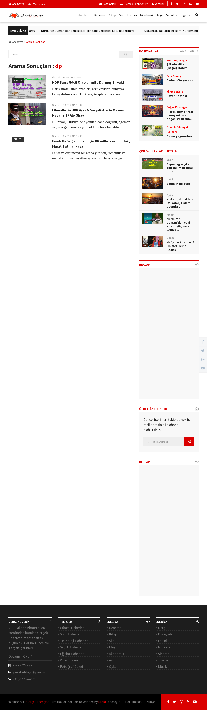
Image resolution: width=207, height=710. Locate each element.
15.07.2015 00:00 (72, 77)
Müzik (162, 666)
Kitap (112, 15)
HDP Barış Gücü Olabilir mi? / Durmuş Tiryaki (88, 82)
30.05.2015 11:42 (72, 105)
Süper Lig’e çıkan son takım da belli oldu (180, 167)
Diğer (185, 15)
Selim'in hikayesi (179, 184)
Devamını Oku (20, 656)
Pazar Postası (177, 96)
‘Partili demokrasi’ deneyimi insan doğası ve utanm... (180, 115)
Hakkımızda (133, 701)
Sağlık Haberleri (71, 647)
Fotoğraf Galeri (71, 666)
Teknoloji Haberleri (74, 640)
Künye (150, 701)
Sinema (163, 653)
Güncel (18, 108)
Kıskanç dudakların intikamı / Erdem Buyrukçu (180, 203)
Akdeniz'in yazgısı (180, 80)
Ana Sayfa (16, 4)
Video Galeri (69, 660)
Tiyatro (163, 660)
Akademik (146, 15)
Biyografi (165, 634)
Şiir (121, 15)
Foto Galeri (107, 4)
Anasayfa (15, 42)
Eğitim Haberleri (72, 653)
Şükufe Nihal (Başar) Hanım (177, 66)
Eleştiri (132, 15)
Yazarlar (158, 4)
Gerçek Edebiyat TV (134, 4)
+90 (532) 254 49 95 (24, 679)
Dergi (162, 627)
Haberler (83, 15)
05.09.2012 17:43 (72, 136)
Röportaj (164, 647)
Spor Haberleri (70, 634)
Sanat (171, 15)
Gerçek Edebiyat (37, 702)
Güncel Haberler (72, 627)
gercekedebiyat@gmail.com (30, 672)
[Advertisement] (168, 335)
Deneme (99, 15)
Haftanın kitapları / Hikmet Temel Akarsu (180, 245)
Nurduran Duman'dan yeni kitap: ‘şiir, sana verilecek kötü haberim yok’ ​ (93, 31)
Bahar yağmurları (179, 136)
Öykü (113, 666)
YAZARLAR (189, 51)
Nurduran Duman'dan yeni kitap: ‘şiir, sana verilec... (178, 224)
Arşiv (159, 15)
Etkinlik (163, 640)
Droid (102, 702)
